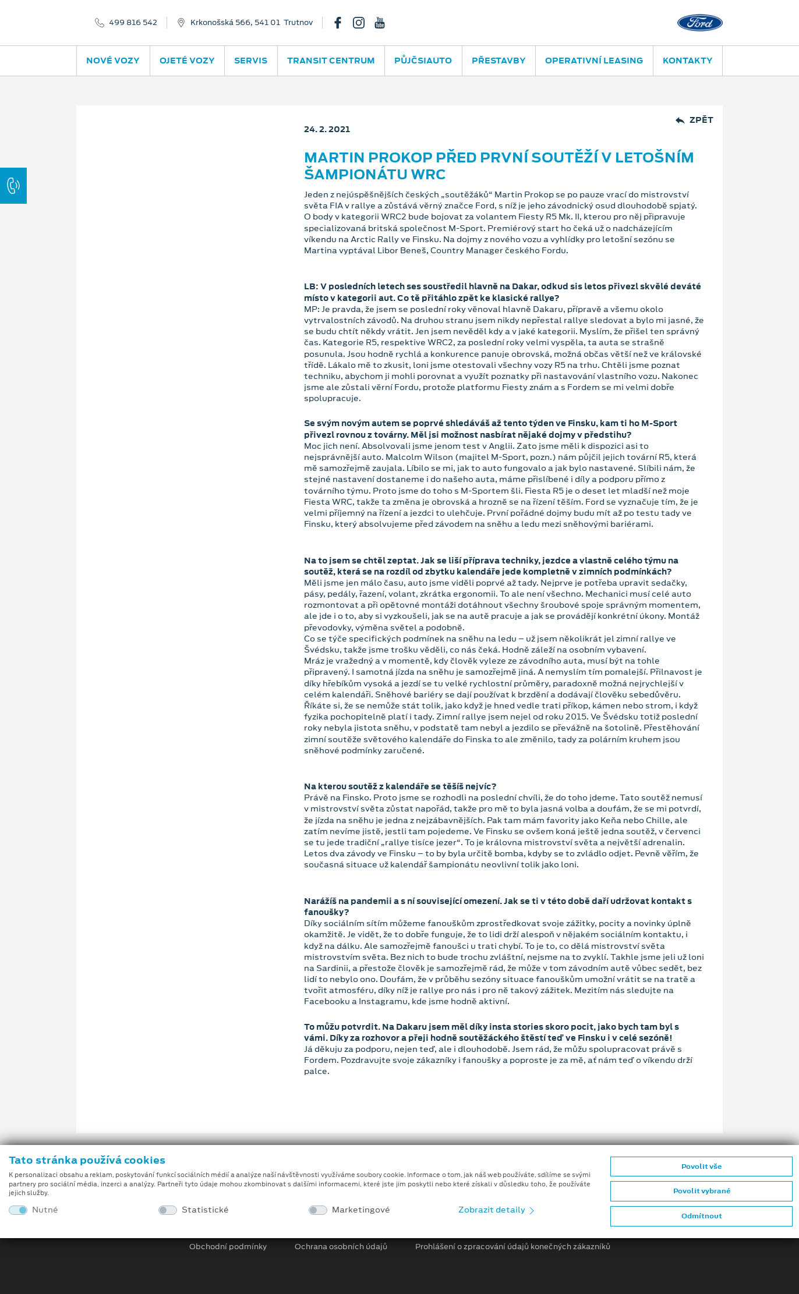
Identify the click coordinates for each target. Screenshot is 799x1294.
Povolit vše (701, 1166)
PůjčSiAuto (423, 60)
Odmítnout (701, 1216)
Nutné (45, 1209)
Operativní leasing (594, 60)
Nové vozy (113, 60)
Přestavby (499, 60)
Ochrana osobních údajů (341, 1247)
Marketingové (361, 1209)
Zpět (694, 120)
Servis (250, 60)
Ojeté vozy (187, 60)
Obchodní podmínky (228, 1247)
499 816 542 (133, 22)
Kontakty (688, 60)
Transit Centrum (331, 60)
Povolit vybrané (701, 1191)
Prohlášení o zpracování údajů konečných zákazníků (512, 1247)
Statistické (205, 1209)
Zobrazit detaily (497, 1209)
